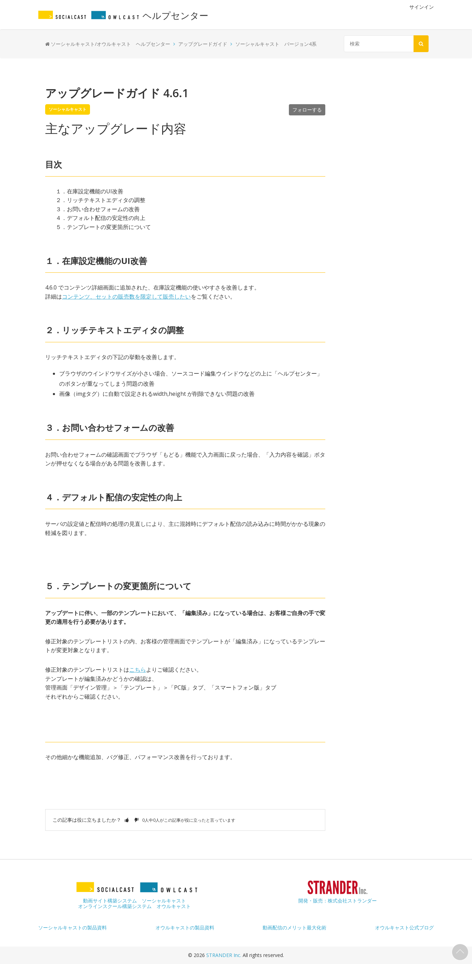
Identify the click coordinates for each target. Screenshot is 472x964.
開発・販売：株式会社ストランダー (337, 900)
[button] (127, 819)
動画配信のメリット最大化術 (294, 927)
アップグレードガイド (202, 44)
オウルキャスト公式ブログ (404, 927)
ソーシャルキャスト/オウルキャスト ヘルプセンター (110, 44)
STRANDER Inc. (224, 955)
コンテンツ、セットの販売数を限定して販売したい (126, 296)
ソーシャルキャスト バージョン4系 (276, 44)
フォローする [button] (307, 109)
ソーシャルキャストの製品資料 (72, 927)
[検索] (384, 43)
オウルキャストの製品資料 (184, 927)
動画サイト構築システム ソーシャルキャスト (134, 900)
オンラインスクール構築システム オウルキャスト (134, 906)
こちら (137, 669)
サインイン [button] (421, 6)
